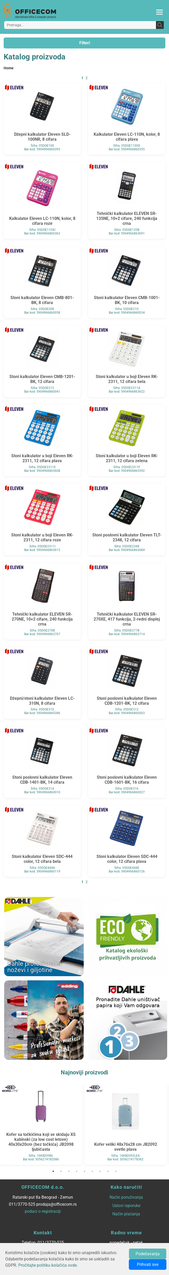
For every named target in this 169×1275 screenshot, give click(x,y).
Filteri (84, 42)
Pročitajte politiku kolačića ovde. (48, 1265)
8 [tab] (108, 1171)
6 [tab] (92, 1171)
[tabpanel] (41, 1124)
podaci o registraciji (43, 1211)
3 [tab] (68, 1171)
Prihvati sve (147, 1264)
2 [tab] (61, 1171)
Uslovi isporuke (126, 1205)
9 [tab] (115, 1171)
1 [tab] (53, 1171)
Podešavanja (148, 1253)
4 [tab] (76, 1171)
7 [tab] (100, 1171)
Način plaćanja (126, 1213)
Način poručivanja (126, 1197)
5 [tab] (84, 1171)
